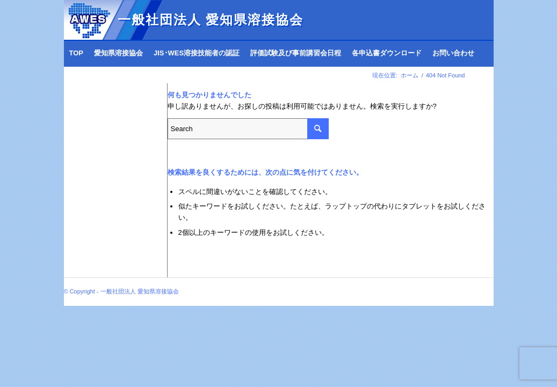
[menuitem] (76, 53)
